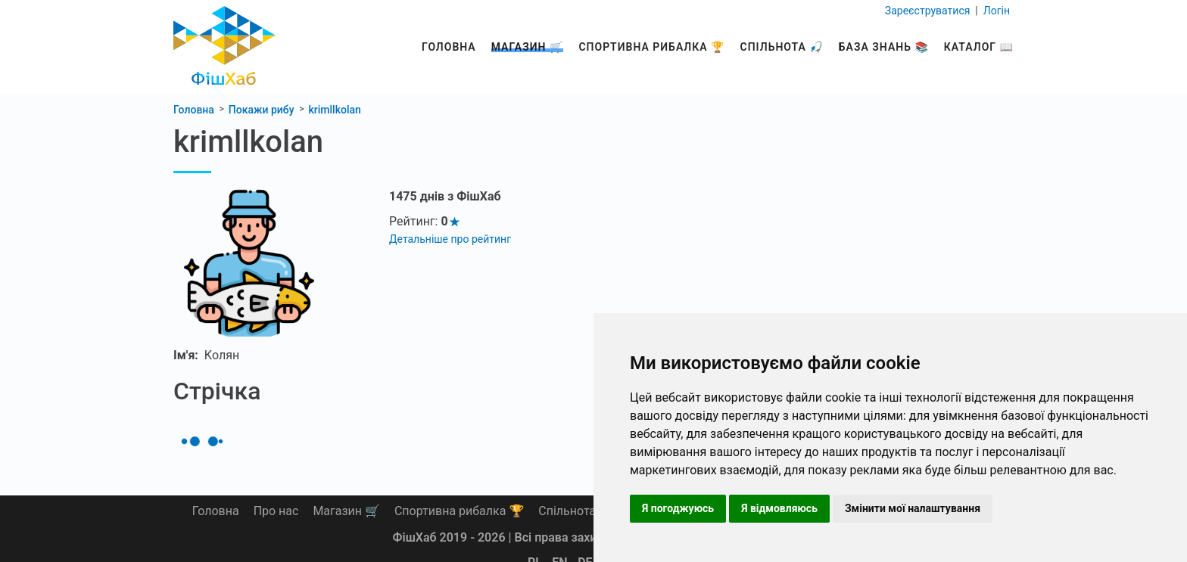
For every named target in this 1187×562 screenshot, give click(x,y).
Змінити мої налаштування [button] (912, 508)
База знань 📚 (884, 47)
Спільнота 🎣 (782, 47)
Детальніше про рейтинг (450, 239)
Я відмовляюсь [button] (779, 508)
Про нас (276, 511)
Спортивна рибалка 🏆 (651, 47)
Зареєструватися (929, 11)
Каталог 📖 (979, 47)
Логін (995, 11)
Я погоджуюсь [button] (678, 508)
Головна (449, 47)
